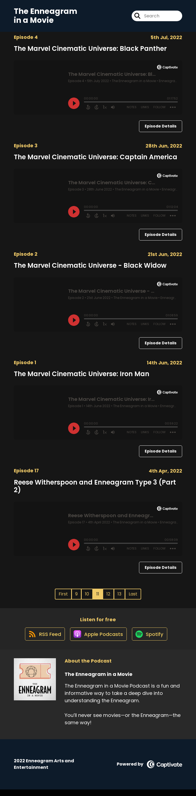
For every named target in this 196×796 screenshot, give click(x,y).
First (63, 597)
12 (108, 597)
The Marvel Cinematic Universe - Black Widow (90, 268)
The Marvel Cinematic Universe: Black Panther (90, 51)
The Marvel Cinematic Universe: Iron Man (81, 376)
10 (87, 597)
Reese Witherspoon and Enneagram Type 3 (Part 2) (95, 488)
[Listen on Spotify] (151, 640)
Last (133, 597)
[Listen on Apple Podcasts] (98, 640)
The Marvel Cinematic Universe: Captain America (95, 159)
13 (119, 597)
